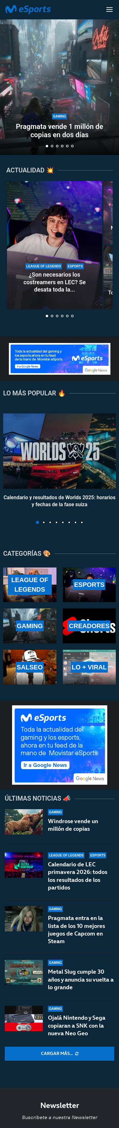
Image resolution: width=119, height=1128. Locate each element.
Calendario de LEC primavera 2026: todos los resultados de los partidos (77, 875)
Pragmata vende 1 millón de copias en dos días (59, 131)
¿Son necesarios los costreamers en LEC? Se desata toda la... (54, 282)
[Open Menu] (109, 9)
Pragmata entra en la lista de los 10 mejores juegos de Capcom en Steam (76, 932)
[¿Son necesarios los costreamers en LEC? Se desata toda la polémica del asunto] (54, 245)
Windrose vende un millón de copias (73, 825)
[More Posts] (59, 1054)
